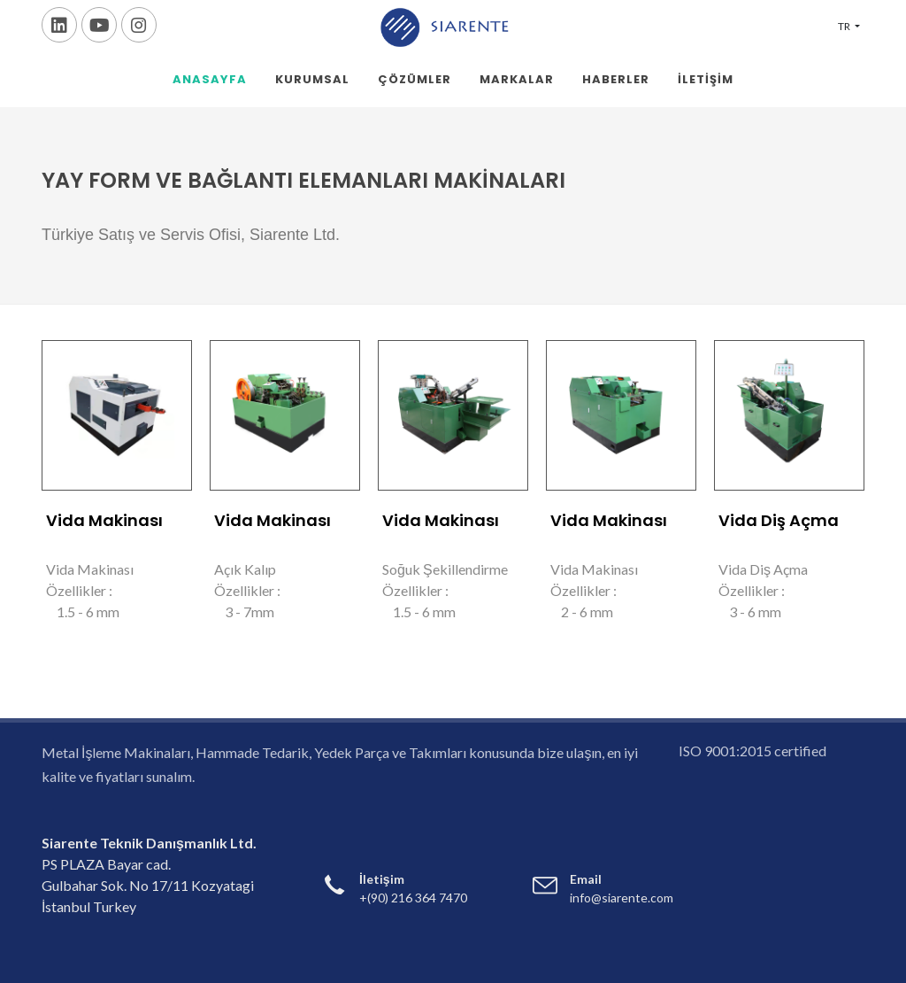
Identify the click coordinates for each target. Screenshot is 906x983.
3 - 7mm (244, 611)
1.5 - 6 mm (82, 611)
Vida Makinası (104, 520)
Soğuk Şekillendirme (445, 569)
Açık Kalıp (245, 569)
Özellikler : (79, 590)
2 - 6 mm (581, 611)
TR (845, 26)
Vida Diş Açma (778, 520)
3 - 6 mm (749, 611)
